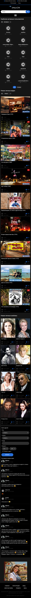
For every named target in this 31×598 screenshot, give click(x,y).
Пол (3, 430)
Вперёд (19, 87)
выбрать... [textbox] (5, 432)
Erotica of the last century (10, 1)
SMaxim (7, 460)
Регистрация (13, 3)
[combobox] (15, 432)
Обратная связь (8, 588)
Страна (3, 435)
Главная (7, 585)
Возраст (4, 446)
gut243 (7, 497)
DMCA (25, 588)
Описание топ (6, 501)
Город (3, 440)
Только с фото (7, 451)
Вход (19, 3)
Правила (18, 588)
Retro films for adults (22, 1)
